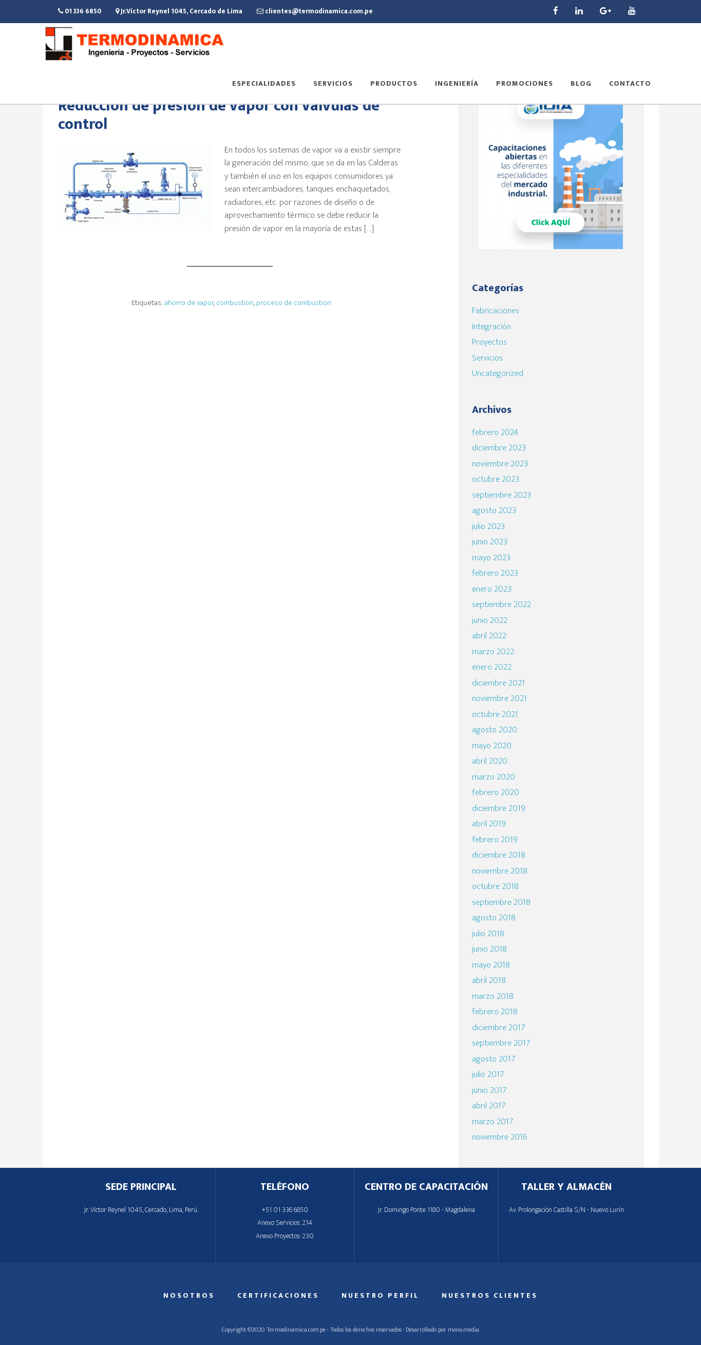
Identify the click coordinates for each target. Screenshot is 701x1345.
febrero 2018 (495, 1012)
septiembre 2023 (501, 495)
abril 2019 (489, 824)
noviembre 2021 (499, 698)
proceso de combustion (293, 302)
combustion (235, 302)
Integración (491, 326)
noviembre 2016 (499, 1137)
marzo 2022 (493, 652)
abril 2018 (489, 980)
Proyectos (489, 342)
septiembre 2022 (501, 604)
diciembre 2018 (498, 855)
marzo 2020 (493, 777)
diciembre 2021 (498, 683)
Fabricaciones (495, 311)
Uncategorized (497, 373)
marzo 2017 (492, 1121)
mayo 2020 (491, 745)
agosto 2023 (494, 510)
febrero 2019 (495, 839)
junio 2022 (489, 620)
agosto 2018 (494, 918)
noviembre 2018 (499, 871)
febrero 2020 (495, 792)
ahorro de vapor (189, 302)
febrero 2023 (495, 573)
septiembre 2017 (501, 1043)
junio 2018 (489, 949)
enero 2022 (491, 667)
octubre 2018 (495, 886)
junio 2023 (489, 542)
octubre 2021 (495, 714)
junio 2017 (489, 1090)
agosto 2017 (493, 1059)
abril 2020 (489, 761)
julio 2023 (488, 526)
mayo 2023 (491, 558)
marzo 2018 (493, 996)
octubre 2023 (495, 479)
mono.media (463, 1330)
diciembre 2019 (498, 808)
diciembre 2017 (498, 1027)
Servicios (487, 358)
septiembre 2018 (501, 902)
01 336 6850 (79, 11)
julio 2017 (488, 1074)
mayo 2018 (491, 965)
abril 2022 (489, 636)
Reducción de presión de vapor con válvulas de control (219, 115)
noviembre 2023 (500, 464)
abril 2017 (488, 1105)
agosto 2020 (494, 730)
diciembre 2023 (499, 448)
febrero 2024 (495, 432)
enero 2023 (491, 589)
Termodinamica (135, 45)
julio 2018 (488, 933)
